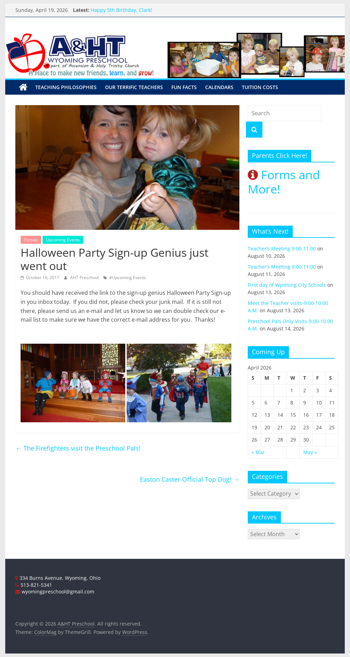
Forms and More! (284, 182)
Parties (31, 240)
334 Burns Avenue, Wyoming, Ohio (57, 578)
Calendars (219, 87)
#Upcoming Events (127, 277)
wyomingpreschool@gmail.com (54, 591)
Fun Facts (184, 87)
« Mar (258, 451)
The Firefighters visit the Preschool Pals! (78, 448)
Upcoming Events (63, 240)
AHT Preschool (85, 277)
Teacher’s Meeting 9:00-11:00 (282, 248)
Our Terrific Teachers (134, 87)
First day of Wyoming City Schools (287, 285)
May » (310, 451)
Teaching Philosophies (66, 87)
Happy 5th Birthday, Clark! (121, 10)
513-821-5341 (33, 585)
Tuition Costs (260, 87)
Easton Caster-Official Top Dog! (189, 479)
